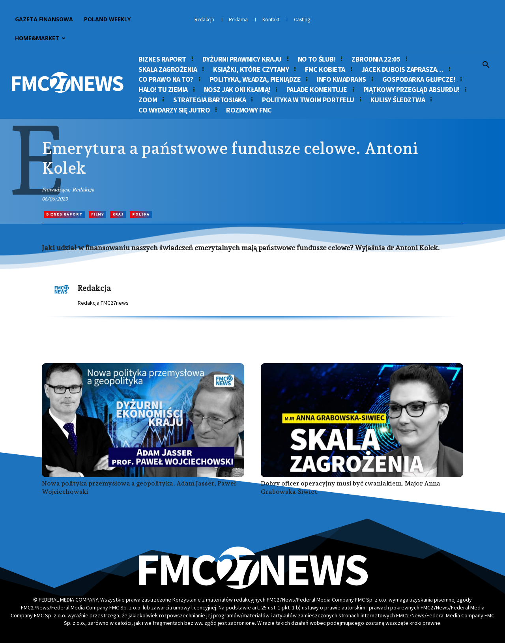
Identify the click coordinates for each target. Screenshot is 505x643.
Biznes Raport (64, 214)
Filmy (97, 214)
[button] (486, 65)
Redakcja (83, 190)
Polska (141, 214)
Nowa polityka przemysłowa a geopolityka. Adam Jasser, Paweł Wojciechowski (139, 487)
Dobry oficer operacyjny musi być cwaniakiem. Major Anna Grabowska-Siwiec (350, 487)
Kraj (118, 214)
